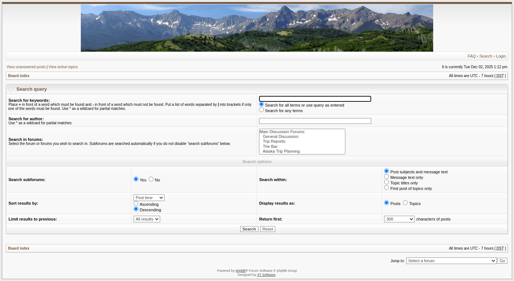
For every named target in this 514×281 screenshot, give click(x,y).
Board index (19, 76)
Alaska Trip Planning (302, 151)
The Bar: (302, 146)
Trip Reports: (302, 141)
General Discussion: (302, 136)
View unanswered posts (26, 67)
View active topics (63, 67)
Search (485, 56)
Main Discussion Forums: (302, 131)
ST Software (266, 275)
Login (501, 56)
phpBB (240, 271)
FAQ (472, 56)
